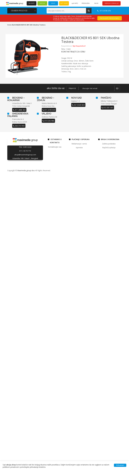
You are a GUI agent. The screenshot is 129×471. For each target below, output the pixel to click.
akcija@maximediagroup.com (25, 155)
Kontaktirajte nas (54, 147)
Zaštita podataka (108, 144)
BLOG (96, 3)
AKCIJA (42, 3)
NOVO (53, 3)
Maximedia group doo (26, 170)
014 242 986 (48, 121)
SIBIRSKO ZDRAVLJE (112, 3)
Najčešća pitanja (108, 147)
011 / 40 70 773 (25, 151)
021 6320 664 (78, 105)
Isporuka (79, 147)
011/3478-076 (104, 11)
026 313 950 (19, 126)
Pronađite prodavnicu (109, 18)
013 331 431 (107, 107)
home (9, 25)
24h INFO (75, 3)
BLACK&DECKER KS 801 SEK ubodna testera (28, 25)
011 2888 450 (19, 110)
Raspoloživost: (66, 46)
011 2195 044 (49, 110)
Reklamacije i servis (79, 144)
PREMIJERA (86, 3)
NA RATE (31, 3)
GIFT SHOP (64, 3)
